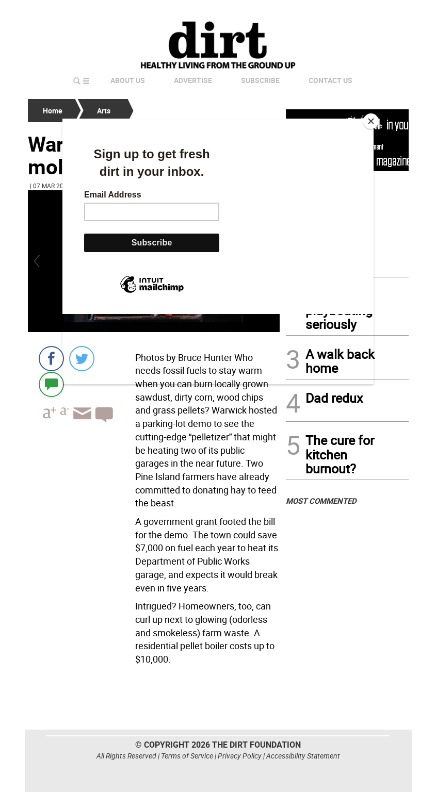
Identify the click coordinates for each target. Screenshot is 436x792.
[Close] (371, 121)
